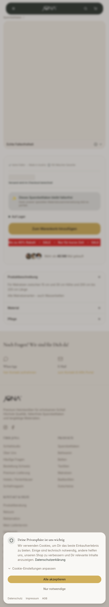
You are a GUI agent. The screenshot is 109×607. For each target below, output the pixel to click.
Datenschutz (15, 598)
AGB (44, 598)
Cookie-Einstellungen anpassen (32, 568)
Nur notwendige (54, 589)
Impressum (32, 598)
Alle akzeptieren (54, 579)
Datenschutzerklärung (50, 559)
